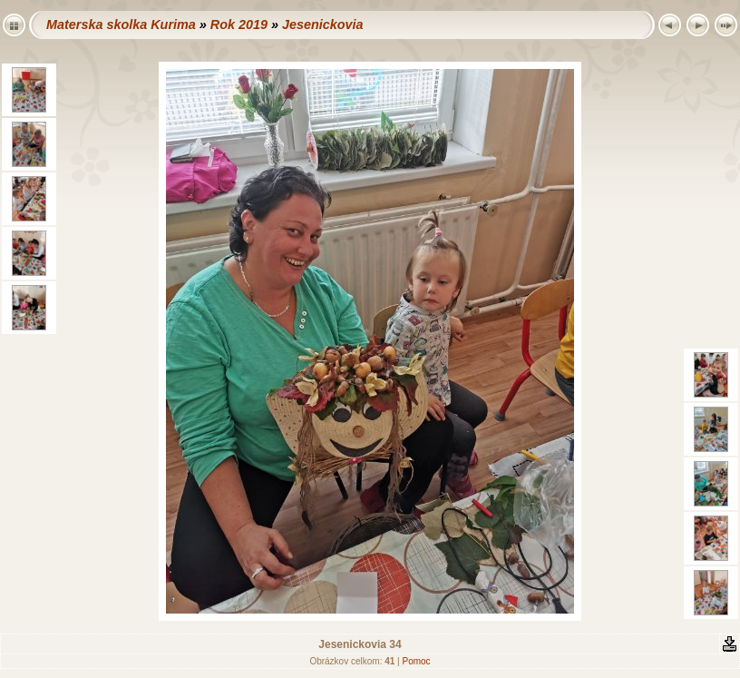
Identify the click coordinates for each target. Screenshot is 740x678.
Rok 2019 (239, 24)
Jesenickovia (323, 24)
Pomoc (416, 661)
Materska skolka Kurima (121, 24)
